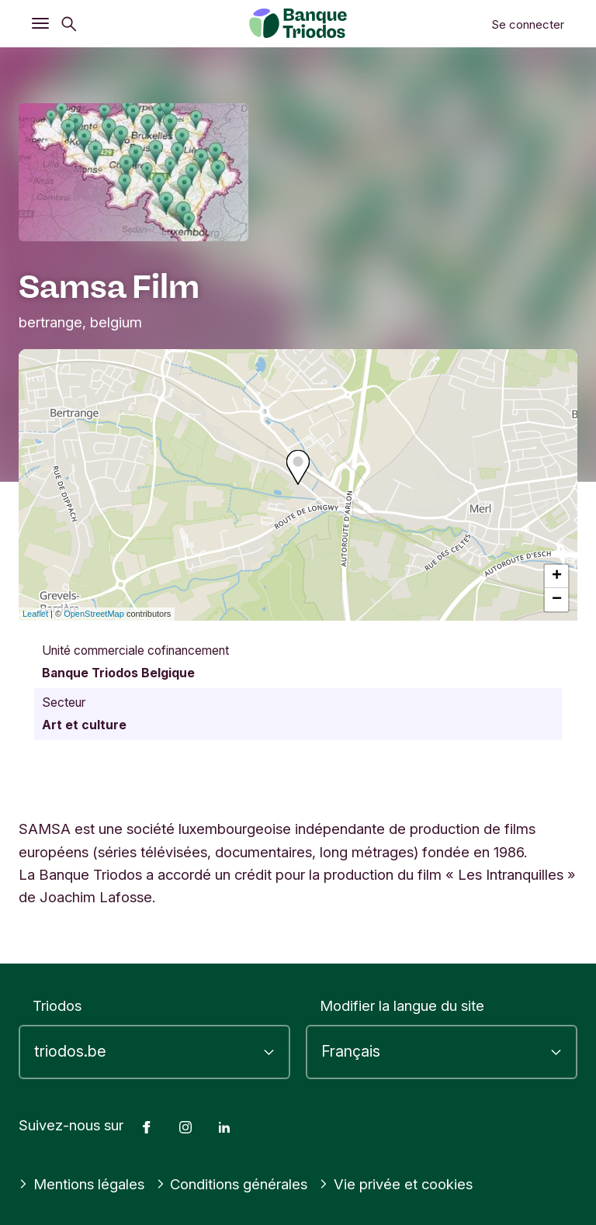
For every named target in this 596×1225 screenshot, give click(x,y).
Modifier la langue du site (402, 1005)
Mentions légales (81, 1183)
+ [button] (557, 576)
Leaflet (35, 613)
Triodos (57, 1005)
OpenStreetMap (94, 613)
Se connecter (527, 24)
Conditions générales (232, 1183)
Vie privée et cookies (396, 1183)
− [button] (557, 599)
